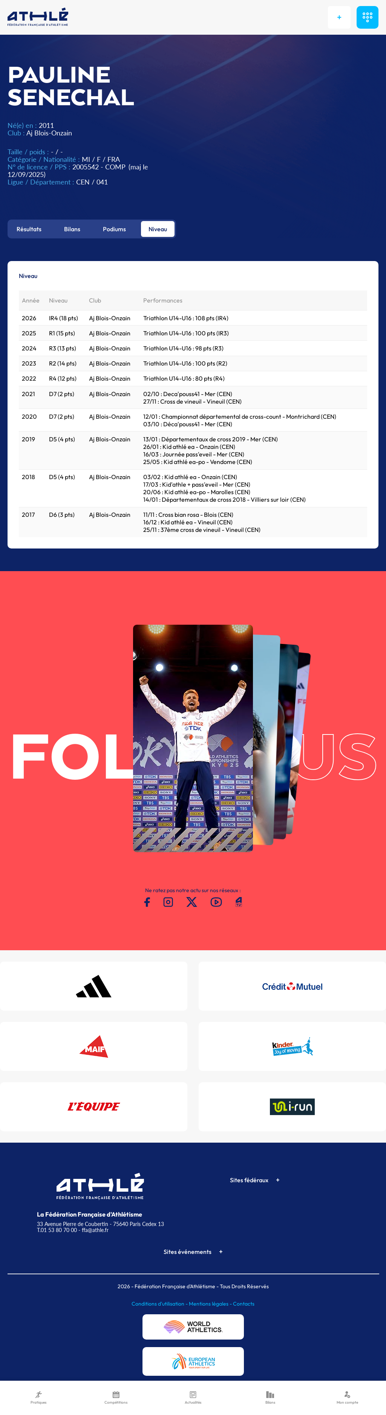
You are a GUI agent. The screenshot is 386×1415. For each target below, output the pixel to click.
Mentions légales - (211, 1303)
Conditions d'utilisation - (160, 1303)
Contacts (243, 1303)
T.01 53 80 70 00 (57, 1230)
